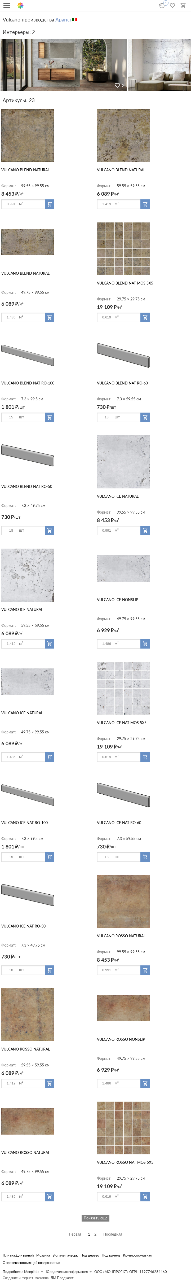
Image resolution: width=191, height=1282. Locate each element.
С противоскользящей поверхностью (31, 1263)
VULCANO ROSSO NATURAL (121, 936)
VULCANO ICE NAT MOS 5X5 (121, 722)
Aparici (63, 19)
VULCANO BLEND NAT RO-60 (122, 383)
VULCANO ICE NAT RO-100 (24, 822)
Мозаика (43, 1255)
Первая (75, 1234)
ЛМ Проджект (62, 1278)
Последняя (112, 1234)
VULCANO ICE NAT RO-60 (119, 822)
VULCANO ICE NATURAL (118, 496)
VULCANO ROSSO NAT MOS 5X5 (125, 1162)
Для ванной (25, 1255)
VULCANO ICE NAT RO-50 (23, 926)
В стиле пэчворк (65, 1255)
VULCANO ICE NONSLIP (117, 599)
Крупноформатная (137, 1255)
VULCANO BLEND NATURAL (25, 170)
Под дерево (90, 1255)
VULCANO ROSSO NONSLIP (121, 1039)
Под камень (111, 1255)
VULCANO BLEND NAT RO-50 (26, 486)
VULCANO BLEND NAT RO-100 (27, 383)
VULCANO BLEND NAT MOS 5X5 (125, 283)
